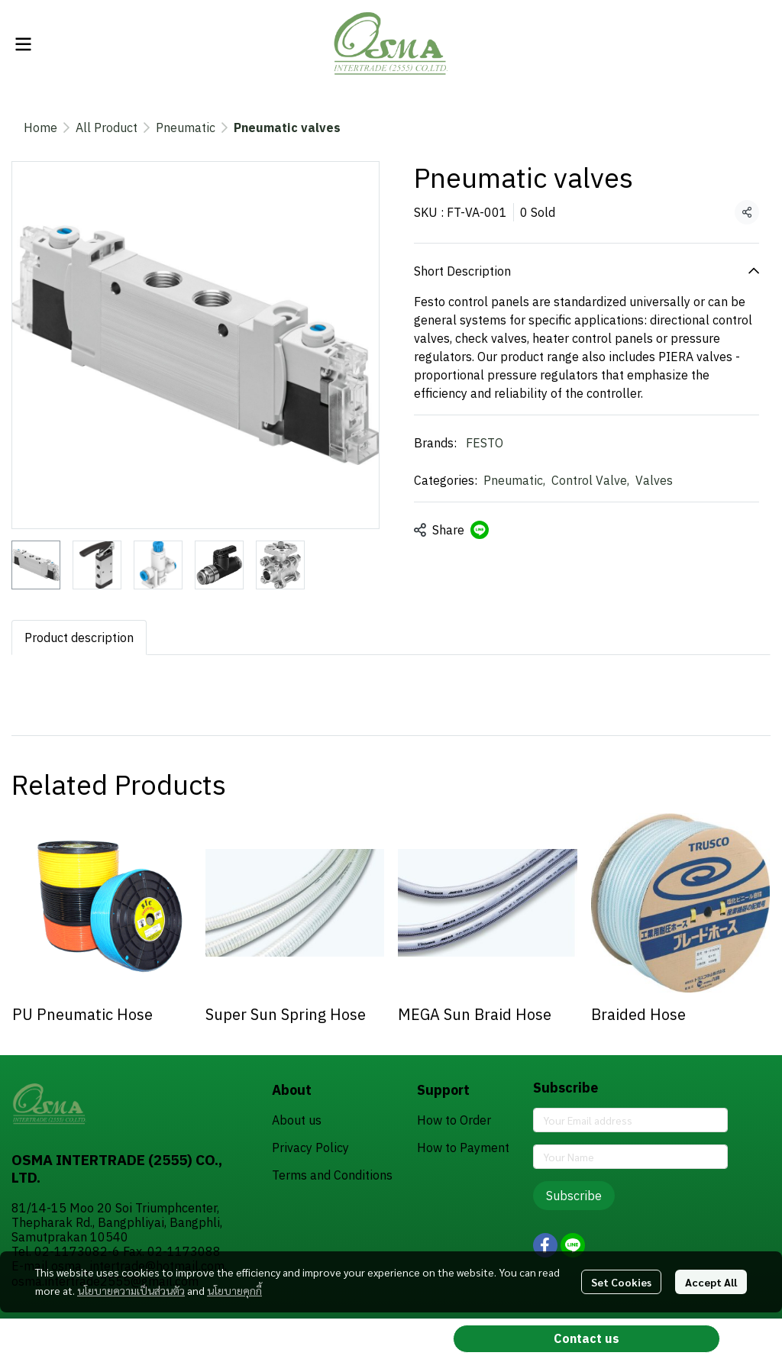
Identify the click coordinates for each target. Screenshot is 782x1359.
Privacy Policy (310, 1147)
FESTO (484, 442)
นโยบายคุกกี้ (234, 1290)
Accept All (711, 1282)
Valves (654, 480)
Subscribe (574, 1195)
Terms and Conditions (332, 1175)
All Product (106, 127)
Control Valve (590, 480)
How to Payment (463, 1147)
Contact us (586, 1338)
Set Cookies (621, 1282)
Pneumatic (185, 127)
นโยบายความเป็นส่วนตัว (131, 1290)
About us (297, 1120)
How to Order (454, 1120)
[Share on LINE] (479, 530)
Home (40, 127)
